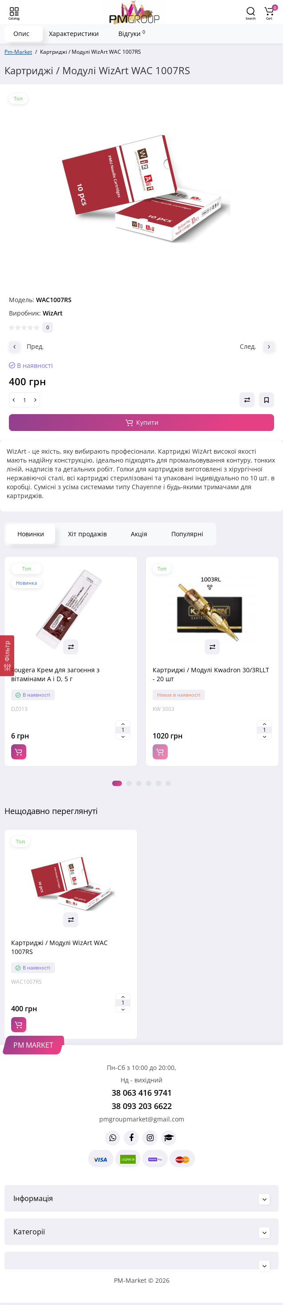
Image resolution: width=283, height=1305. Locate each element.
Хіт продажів (87, 534)
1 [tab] (117, 783)
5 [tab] (158, 783)
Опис (21, 33)
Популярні (187, 534)
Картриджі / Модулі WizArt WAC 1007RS (59, 947)
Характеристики (74, 33)
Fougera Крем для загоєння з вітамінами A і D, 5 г (55, 674)
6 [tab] (168, 783)
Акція (139, 534)
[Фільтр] (7, 655)
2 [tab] (129, 783)
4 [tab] (148, 783)
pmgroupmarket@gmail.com (141, 1119)
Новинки (30, 534)
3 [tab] (139, 783)
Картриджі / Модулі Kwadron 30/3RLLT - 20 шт (211, 674)
